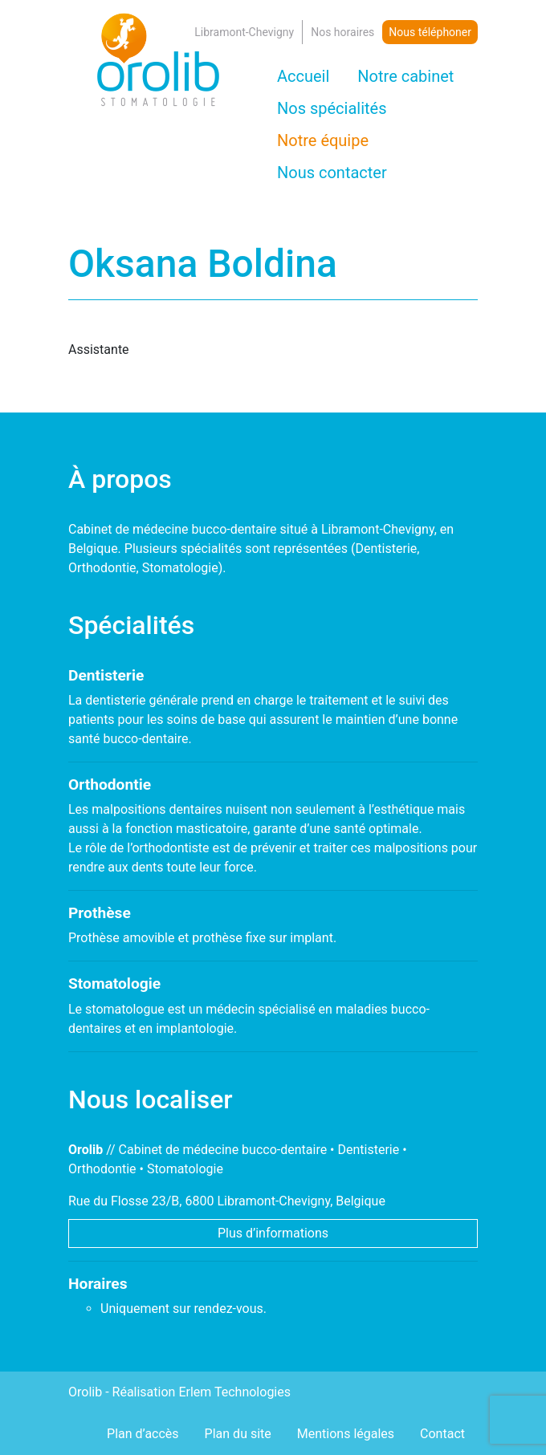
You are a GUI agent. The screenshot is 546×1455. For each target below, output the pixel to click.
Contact (442, 1433)
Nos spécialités (332, 108)
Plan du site (238, 1433)
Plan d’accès (143, 1433)
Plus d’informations (273, 1233)
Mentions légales (345, 1433)
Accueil (303, 76)
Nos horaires (342, 32)
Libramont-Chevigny (244, 32)
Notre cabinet (405, 76)
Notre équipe (323, 140)
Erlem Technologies (234, 1392)
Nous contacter (332, 172)
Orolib (85, 1392)
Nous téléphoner (430, 32)
